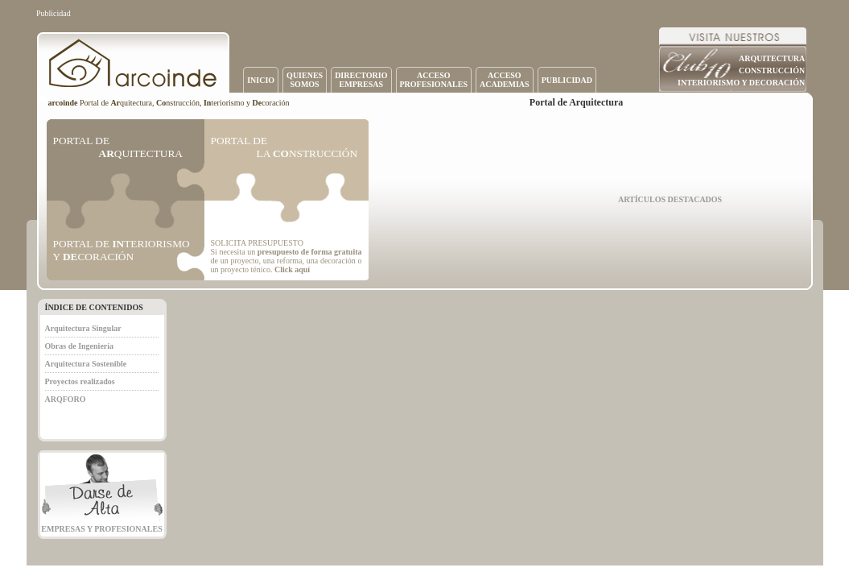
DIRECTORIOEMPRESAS (361, 80)
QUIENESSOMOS (304, 80)
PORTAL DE (118, 147)
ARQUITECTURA (772, 58)
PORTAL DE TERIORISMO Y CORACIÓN (121, 250)
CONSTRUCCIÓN (772, 70)
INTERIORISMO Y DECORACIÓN (741, 82)
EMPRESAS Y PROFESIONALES (101, 528)
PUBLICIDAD (567, 80)
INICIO (260, 80)
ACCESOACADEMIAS (505, 80)
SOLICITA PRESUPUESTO (257, 242)
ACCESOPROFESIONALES (434, 80)
